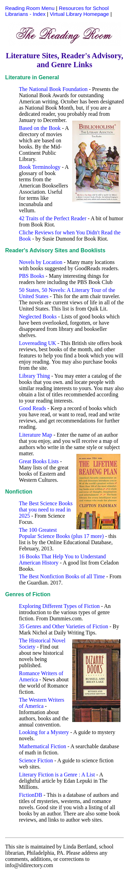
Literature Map (35, 435)
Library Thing (34, 376)
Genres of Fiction (28, 594)
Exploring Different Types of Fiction (59, 606)
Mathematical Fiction (42, 746)
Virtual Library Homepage (79, 14)
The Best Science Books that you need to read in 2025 (46, 509)
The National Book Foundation (53, 89)
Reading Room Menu (30, 8)
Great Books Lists (39, 461)
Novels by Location (40, 262)
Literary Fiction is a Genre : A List (57, 775)
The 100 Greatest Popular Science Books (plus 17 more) (61, 533)
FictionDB (30, 795)
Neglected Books (38, 316)
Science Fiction (36, 760)
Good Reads (32, 408)
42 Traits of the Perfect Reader (52, 218)
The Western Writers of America (41, 703)
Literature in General (32, 77)
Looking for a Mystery (44, 732)
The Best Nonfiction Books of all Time (62, 576)
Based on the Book (40, 128)
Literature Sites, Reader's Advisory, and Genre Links (64, 60)
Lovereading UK (37, 343)
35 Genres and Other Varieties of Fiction (63, 626)
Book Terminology (40, 167)
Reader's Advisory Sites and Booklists (55, 250)
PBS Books (31, 276)
